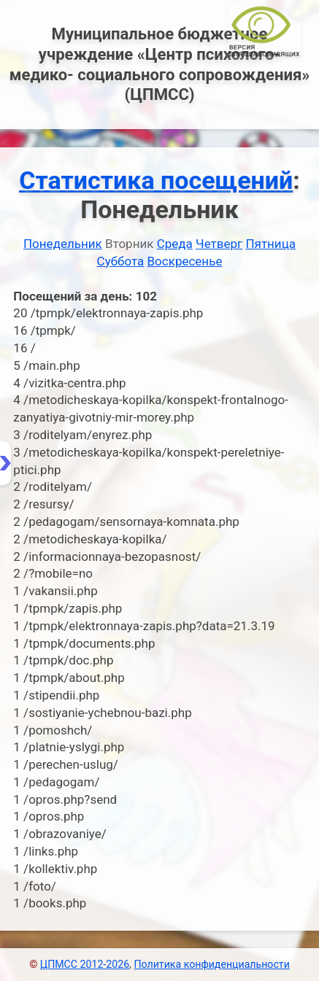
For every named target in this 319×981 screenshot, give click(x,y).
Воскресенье (185, 261)
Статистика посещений (156, 180)
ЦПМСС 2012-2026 (84, 964)
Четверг (219, 243)
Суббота (121, 261)
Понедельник (62, 243)
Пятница (270, 243)
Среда (175, 243)
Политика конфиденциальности (211, 964)
